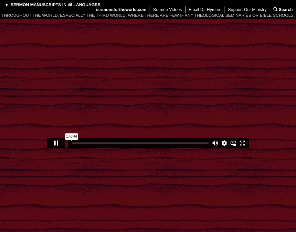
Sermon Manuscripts (36, 4)
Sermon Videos (167, 9)
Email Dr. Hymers (205, 9)
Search (283, 9)
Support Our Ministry (247, 9)
